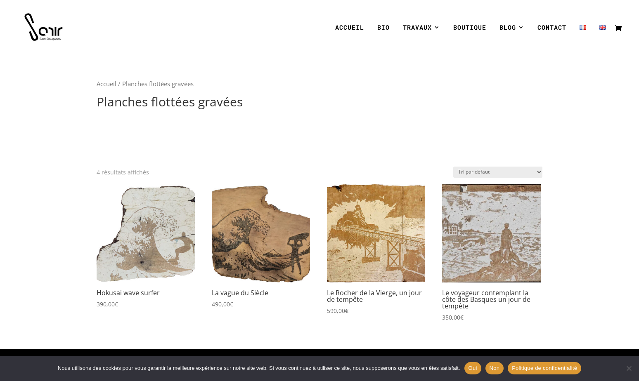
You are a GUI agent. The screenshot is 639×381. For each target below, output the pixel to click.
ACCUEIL (349, 27)
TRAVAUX (417, 27)
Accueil (106, 84)
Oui (473, 368)
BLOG (507, 27)
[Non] (629, 368)
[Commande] (497, 172)
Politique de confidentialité (544, 368)
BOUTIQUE (469, 27)
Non (495, 368)
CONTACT (551, 27)
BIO (383, 27)
